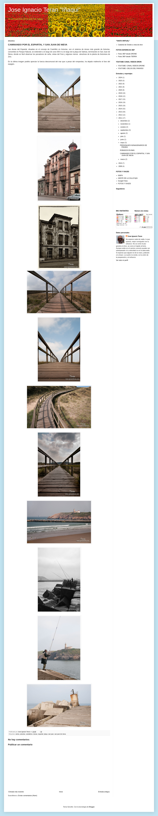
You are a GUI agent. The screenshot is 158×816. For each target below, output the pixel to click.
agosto (123, 133)
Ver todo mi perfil (122, 260)
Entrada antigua (104, 792)
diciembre (124, 121)
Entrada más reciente (16, 792)
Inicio (61, 792)
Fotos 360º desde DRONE (127, 54)
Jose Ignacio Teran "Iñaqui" (44, 9)
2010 (120, 163)
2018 (120, 96)
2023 (120, 80)
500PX (120, 175)
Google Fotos (123, 181)
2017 (120, 99)
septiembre (124, 130)
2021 (120, 87)
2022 (120, 84)
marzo (122, 159)
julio (122, 136)
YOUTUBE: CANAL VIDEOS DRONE (131, 66)
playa (45, 734)
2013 (120, 112)
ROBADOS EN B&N (127, 150)
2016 (120, 102)
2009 (120, 166)
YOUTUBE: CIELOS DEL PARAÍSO (130, 68)
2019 (120, 93)
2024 (120, 77)
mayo (122, 142)
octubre (123, 127)
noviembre (124, 124)
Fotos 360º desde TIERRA (127, 56)
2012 (120, 115)
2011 (120, 118)
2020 (120, 90)
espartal (40, 734)
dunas (35, 734)
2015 (120, 105)
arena (17, 734)
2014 (120, 109)
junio (122, 139)
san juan (51, 734)
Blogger (91, 807)
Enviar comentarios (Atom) (27, 795)
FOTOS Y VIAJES (124, 183)
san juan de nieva (60, 734)
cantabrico (29, 734)
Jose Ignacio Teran (135, 236)
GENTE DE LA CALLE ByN (128, 178)
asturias (22, 734)
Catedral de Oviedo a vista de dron (130, 45)
